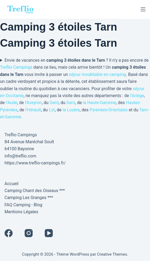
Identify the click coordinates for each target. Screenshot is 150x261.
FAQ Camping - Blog (23, 204)
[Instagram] (29, 233)
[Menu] (143, 9)
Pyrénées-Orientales (109, 109)
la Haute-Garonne (99, 102)
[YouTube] (49, 233)
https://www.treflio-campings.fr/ (35, 163)
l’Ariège (137, 95)
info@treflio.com (20, 156)
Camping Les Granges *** (29, 197)
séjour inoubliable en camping (97, 74)
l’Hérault (33, 109)
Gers (70, 102)
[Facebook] (9, 233)
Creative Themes (112, 254)
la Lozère (71, 109)
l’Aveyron (33, 102)
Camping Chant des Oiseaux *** (35, 190)
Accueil (11, 183)
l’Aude (11, 102)
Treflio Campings (16, 67)
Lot (52, 109)
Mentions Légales (21, 211)
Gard (54, 102)
